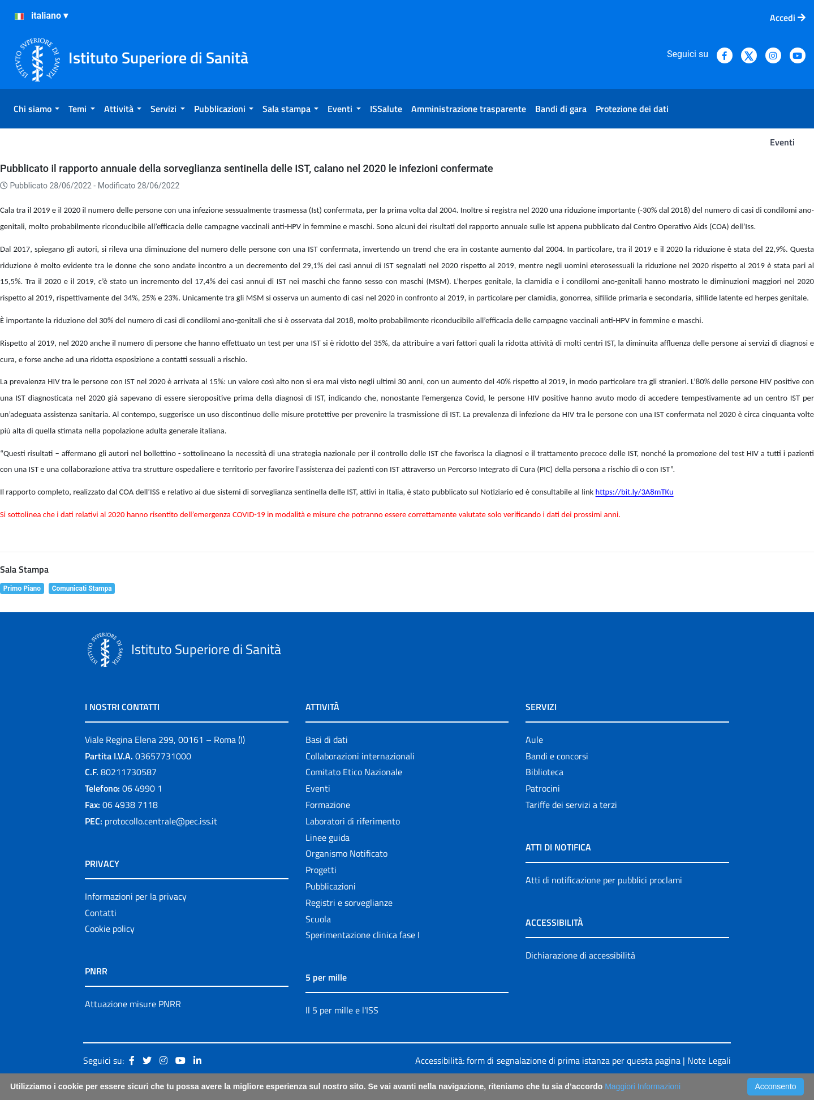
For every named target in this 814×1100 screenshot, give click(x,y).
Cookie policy (110, 928)
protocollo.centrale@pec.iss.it (161, 821)
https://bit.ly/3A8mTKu (635, 492)
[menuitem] (36, 108)
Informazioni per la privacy (136, 896)
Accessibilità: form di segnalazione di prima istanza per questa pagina (547, 1060)
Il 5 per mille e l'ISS (341, 1010)
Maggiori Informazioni (643, 1086)
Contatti (101, 912)
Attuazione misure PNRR (133, 1004)
